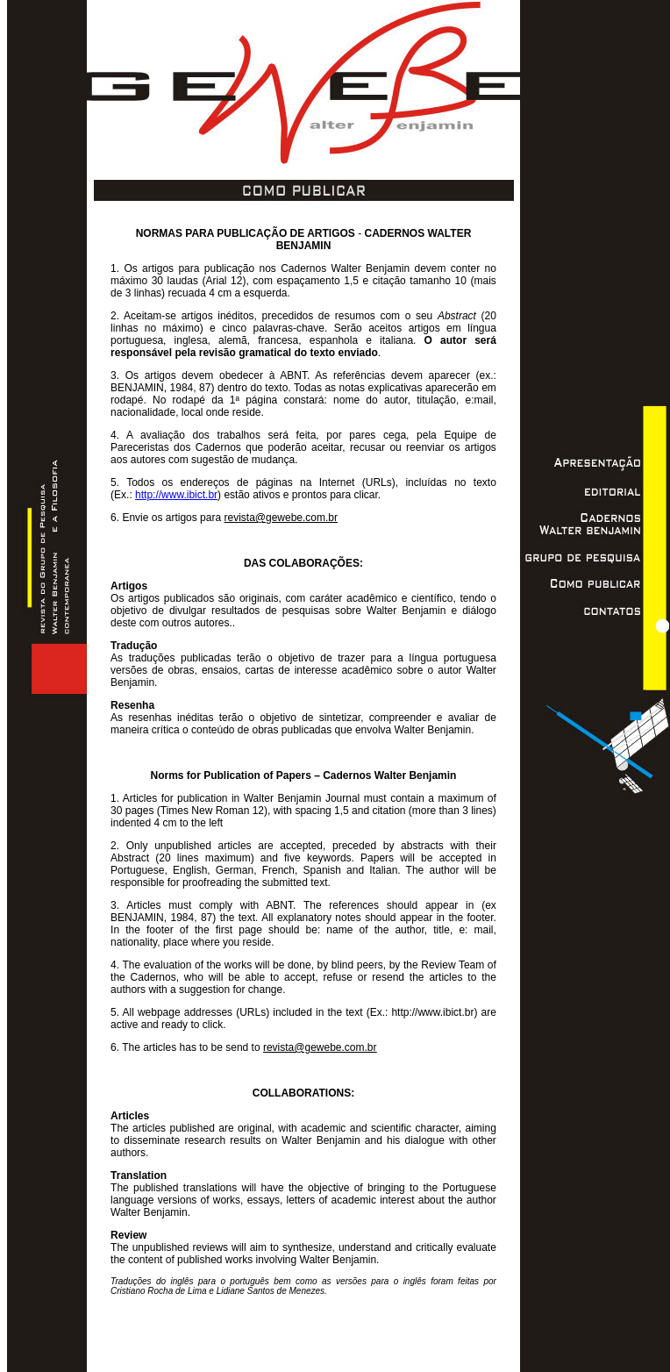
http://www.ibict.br (176, 495)
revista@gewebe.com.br (281, 517)
